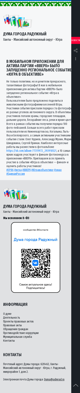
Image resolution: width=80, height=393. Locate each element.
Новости (75, 40)
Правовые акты (12, 325)
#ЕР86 (10, 170)
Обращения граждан (15, 329)
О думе (7, 314)
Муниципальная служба (17, 337)
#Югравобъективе (42, 170)
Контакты (9, 340)
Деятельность (11, 317)
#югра (18, 170)
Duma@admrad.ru (54, 379)
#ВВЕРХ (26, 170)
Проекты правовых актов (18, 321)
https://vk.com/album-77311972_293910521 (31, 151)
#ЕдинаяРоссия (15, 174)
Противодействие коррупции (21, 333)
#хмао (58, 170)
